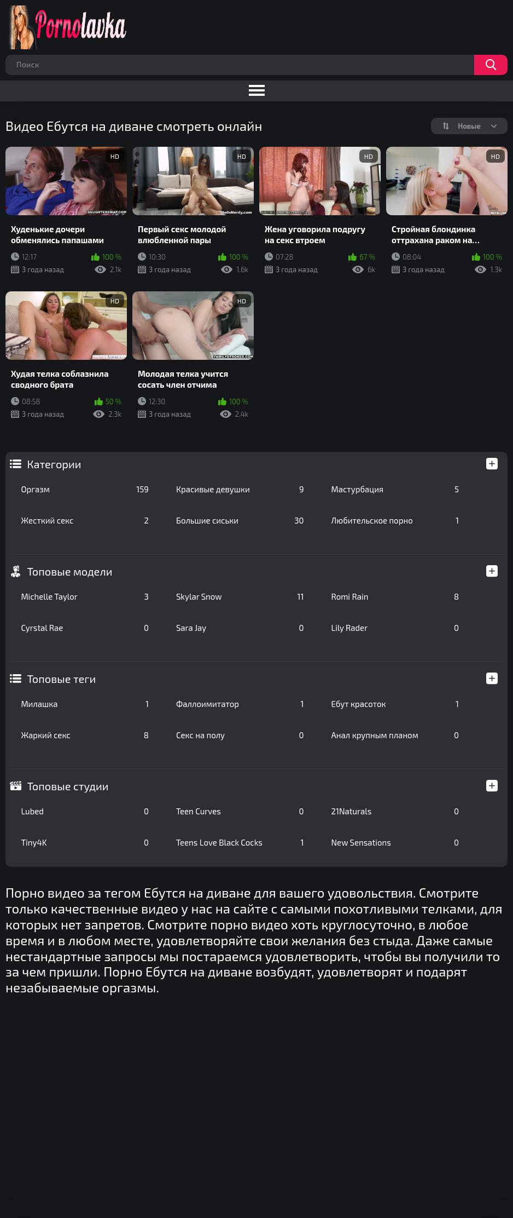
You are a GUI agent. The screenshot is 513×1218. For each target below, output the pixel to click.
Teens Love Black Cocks (240, 842)
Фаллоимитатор (240, 704)
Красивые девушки (240, 489)
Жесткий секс (85, 520)
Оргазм (85, 489)
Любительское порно (395, 520)
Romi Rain (395, 596)
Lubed (85, 811)
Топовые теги (61, 678)
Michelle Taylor (85, 596)
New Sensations (395, 842)
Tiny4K (85, 842)
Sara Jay (240, 628)
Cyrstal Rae (85, 628)
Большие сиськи (240, 520)
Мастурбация (395, 489)
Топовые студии (67, 785)
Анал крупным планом (395, 735)
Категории (54, 463)
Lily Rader (395, 628)
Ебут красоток (395, 704)
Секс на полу (240, 735)
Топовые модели (69, 571)
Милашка (85, 704)
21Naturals (395, 811)
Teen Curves (240, 811)
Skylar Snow (240, 596)
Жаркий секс (85, 735)
